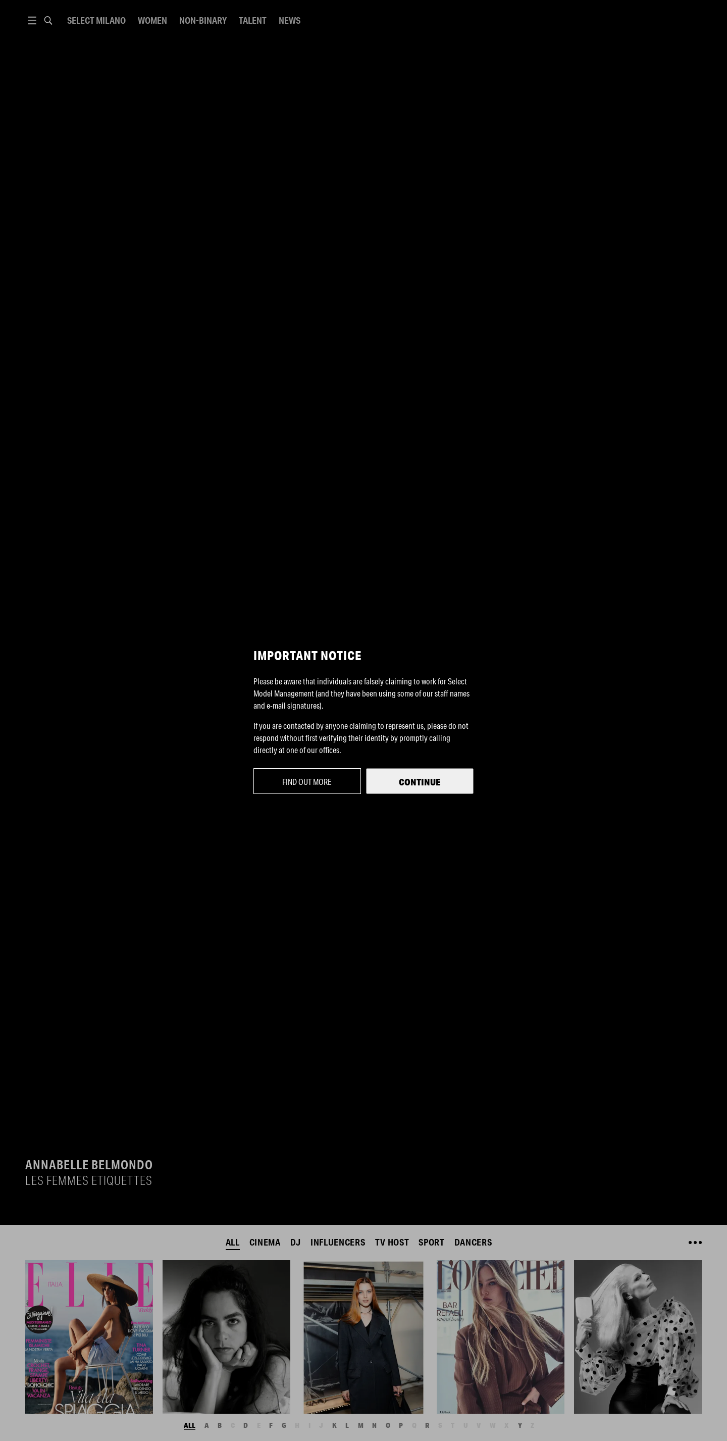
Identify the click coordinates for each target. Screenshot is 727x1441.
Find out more (307, 781)
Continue (420, 782)
